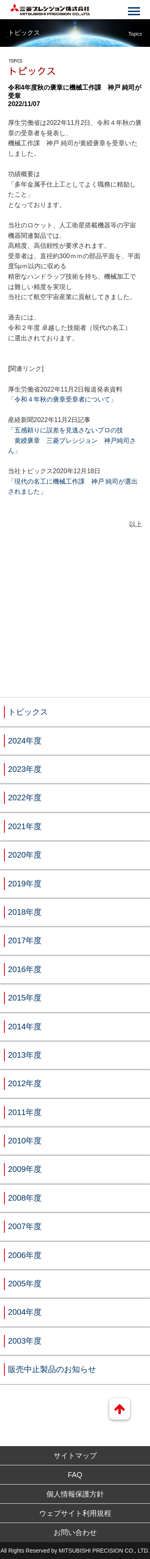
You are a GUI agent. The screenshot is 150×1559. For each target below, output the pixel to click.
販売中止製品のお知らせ (52, 1369)
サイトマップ (75, 1456)
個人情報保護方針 (75, 1494)
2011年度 (25, 1112)
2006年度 (25, 1255)
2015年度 (25, 997)
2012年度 (25, 1083)
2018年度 (25, 912)
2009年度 (25, 1169)
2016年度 (25, 969)
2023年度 (25, 769)
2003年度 (25, 1340)
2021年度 (25, 826)
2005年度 (25, 1283)
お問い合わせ (75, 1533)
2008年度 (25, 1197)
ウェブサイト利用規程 (75, 1513)
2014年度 (25, 1026)
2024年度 (25, 740)
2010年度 (25, 1140)
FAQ (75, 1475)
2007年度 (25, 1226)
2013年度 (25, 1055)
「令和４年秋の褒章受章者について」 (62, 399)
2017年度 (25, 940)
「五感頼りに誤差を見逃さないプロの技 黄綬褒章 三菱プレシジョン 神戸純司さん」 (72, 440)
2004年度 (25, 1312)
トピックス (28, 711)
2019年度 (25, 883)
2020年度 (25, 854)
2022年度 (25, 797)
